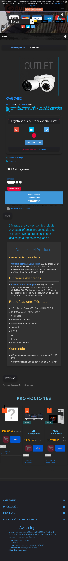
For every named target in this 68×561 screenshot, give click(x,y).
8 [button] (23, 470)
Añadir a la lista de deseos (20, 209)
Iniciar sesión (60, 22)
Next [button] (64, 436)
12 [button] (32, 470)
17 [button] (43, 470)
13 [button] (34, 470)
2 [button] (10, 470)
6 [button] (19, 470)
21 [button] (51, 470)
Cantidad (10, 179)
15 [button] (38, 470)
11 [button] (30, 470)
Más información (37, 9)
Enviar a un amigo (16, 158)
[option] (11, 431)
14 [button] (36, 470)
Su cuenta (44, 22)
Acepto (28, 9)
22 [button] (53, 470)
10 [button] (27, 470)
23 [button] (56, 470)
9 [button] (25, 470)
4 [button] (14, 470)
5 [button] (17, 470)
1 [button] (8, 470)
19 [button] (47, 470)
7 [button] (21, 470)
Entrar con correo (34, 142)
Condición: (10, 104)
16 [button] (40, 470)
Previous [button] (4, 436)
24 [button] (58, 470)
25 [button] (60, 470)
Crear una (42, 150)
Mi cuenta (9, 513)
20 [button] (49, 470)
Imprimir (12, 161)
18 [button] (45, 470)
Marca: (25, 104)
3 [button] (12, 470)
